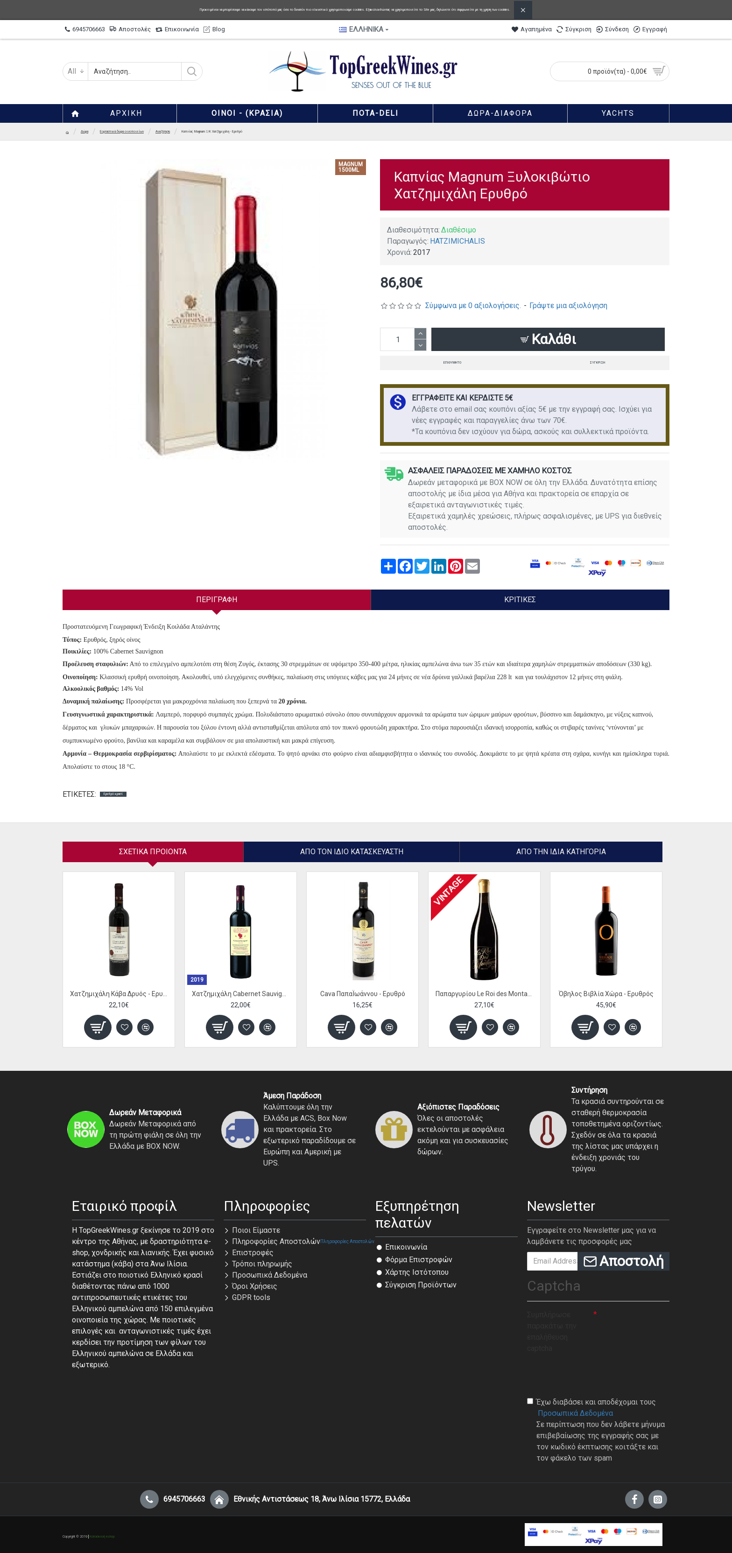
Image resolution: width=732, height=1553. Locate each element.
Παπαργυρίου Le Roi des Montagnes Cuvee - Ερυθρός (484, 994)
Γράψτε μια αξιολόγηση (568, 305)
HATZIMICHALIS (457, 241)
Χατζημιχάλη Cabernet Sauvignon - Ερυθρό (240, 994)
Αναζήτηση (162, 132)
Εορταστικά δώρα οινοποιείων (122, 132)
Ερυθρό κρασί (113, 794)
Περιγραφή (216, 599)
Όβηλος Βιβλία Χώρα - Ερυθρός (606, 994)
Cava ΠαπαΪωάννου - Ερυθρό (362, 994)
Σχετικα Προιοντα (153, 851)
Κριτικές (520, 599)
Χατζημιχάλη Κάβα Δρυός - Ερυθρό (119, 994)
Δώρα (84, 132)
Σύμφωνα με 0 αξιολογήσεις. (473, 305)
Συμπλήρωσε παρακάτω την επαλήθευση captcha (552, 1331)
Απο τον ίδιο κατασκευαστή (351, 851)
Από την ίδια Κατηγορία (561, 851)
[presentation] (598, 1374)
